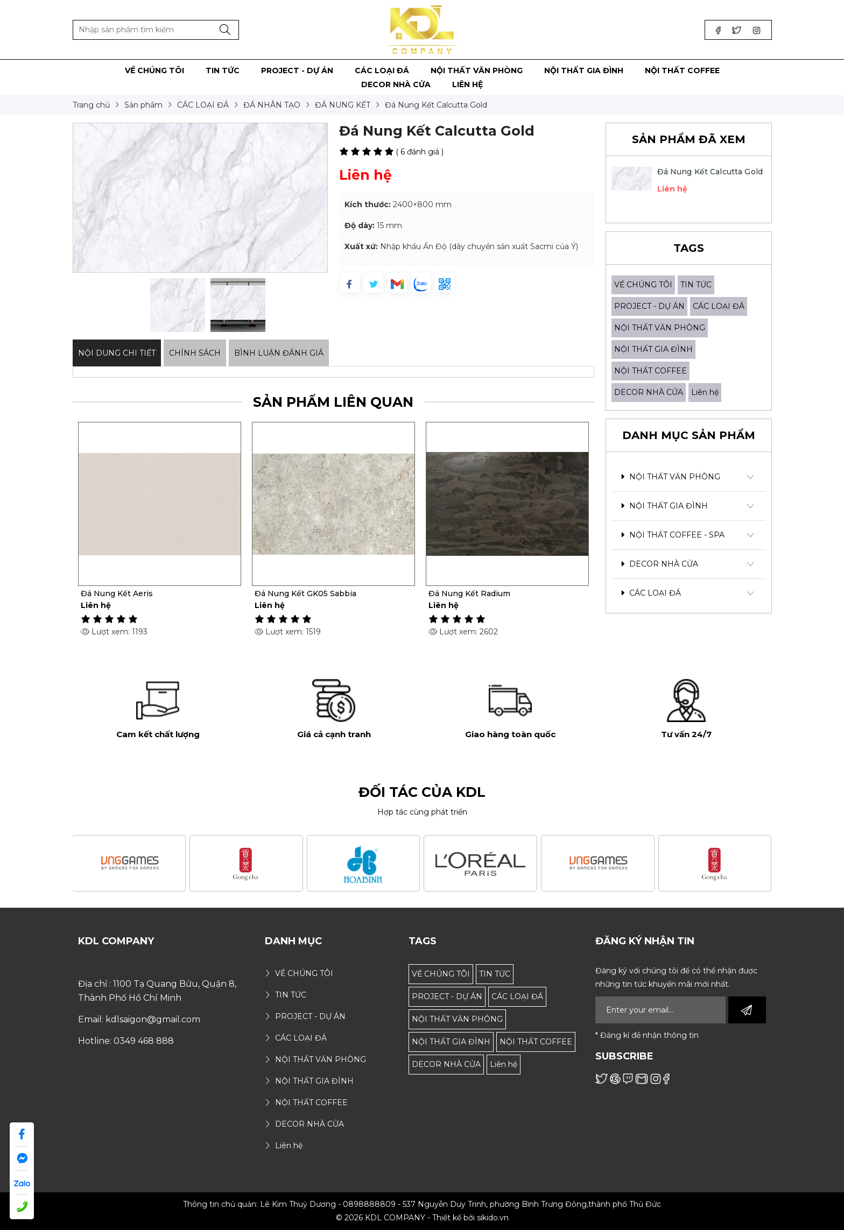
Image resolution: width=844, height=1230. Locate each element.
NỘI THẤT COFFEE (650, 371)
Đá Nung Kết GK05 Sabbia (479, 593)
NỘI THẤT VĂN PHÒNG (659, 328)
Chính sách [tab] (195, 353)
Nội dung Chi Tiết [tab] (117, 353)
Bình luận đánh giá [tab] (278, 353)
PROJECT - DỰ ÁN (649, 306)
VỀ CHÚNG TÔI (643, 284)
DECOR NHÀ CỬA (648, 392)
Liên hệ (705, 392)
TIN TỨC (696, 284)
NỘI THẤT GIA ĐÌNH (653, 349)
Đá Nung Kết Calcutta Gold (710, 171)
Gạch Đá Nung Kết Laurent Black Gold (155, 593)
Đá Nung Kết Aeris (291, 593)
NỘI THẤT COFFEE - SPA (673, 535)
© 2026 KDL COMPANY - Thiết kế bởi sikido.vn (422, 1217)
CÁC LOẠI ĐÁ (718, 306)
